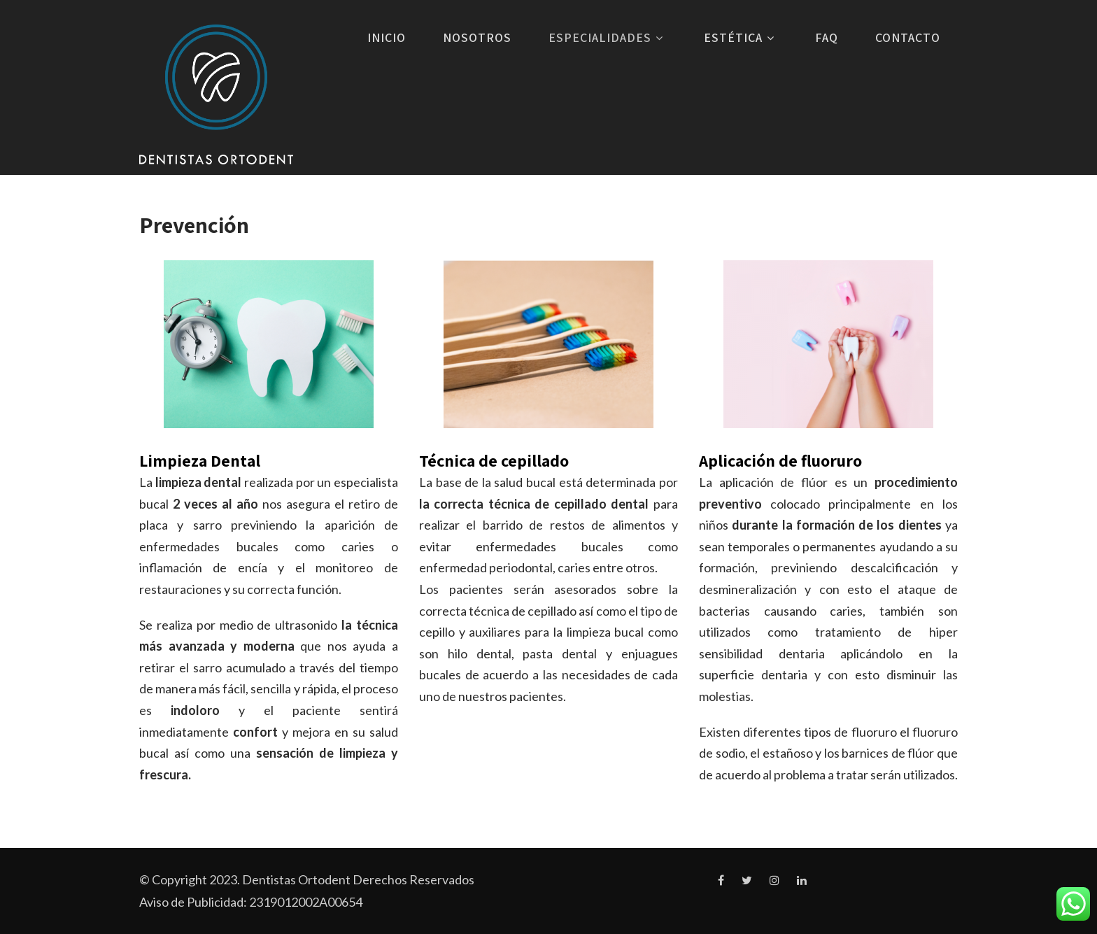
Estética (741, 37)
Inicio (386, 37)
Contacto (907, 37)
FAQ (826, 37)
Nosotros (477, 37)
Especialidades (607, 37)
